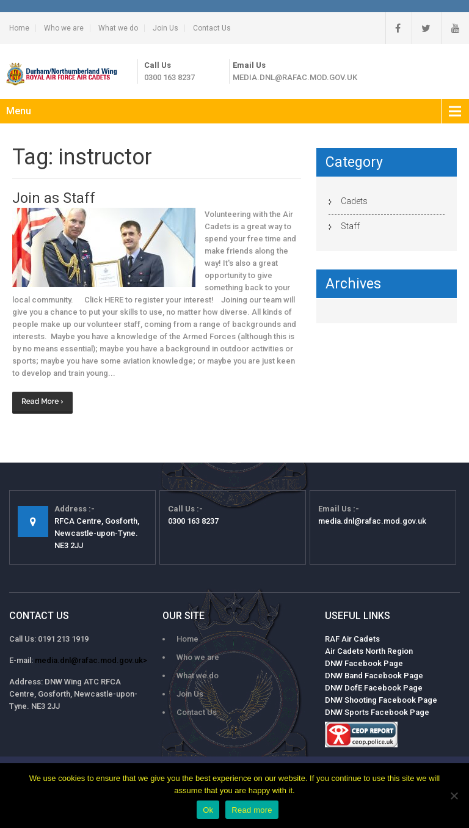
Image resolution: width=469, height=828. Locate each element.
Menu (18, 111)
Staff (350, 226)
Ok (208, 810)
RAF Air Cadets (352, 638)
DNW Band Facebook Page (374, 675)
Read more (251, 810)
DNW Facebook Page (364, 663)
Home (19, 28)
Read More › (42, 401)
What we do (118, 28)
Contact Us (212, 28)
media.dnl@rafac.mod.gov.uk (295, 77)
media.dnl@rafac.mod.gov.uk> (91, 660)
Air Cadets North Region (369, 651)
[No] (454, 796)
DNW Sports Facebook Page (377, 712)
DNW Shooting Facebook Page (381, 700)
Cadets (354, 201)
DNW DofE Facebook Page (374, 687)
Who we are (64, 28)
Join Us (165, 28)
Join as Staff (53, 198)
